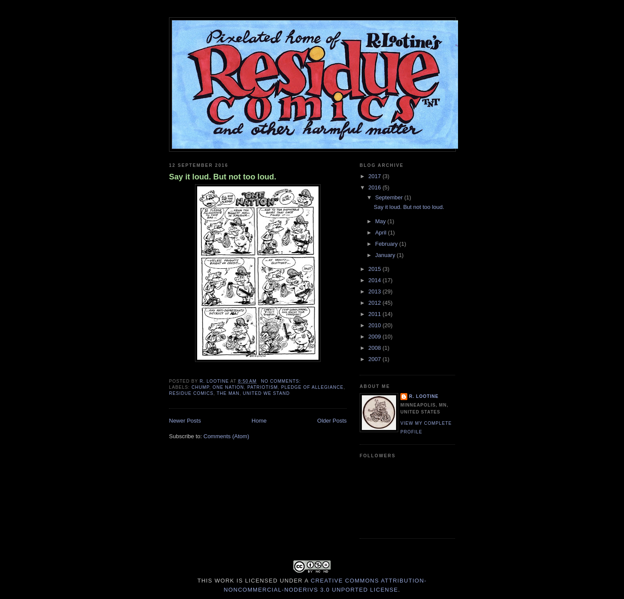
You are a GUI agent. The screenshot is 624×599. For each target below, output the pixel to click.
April (381, 232)
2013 (375, 291)
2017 (375, 176)
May (381, 221)
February (387, 244)
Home (259, 420)
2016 (375, 187)
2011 (375, 314)
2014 (375, 280)
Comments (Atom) (226, 436)
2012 (375, 303)
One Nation (228, 387)
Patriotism (262, 387)
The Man (228, 393)
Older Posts (332, 420)
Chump (200, 387)
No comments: (281, 381)
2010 (375, 325)
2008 (375, 348)
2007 (375, 359)
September (389, 197)
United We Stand (266, 393)
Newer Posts (185, 420)
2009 (375, 336)
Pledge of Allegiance (312, 387)
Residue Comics (191, 393)
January (386, 255)
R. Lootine (424, 396)
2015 (375, 269)
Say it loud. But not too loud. (222, 177)
